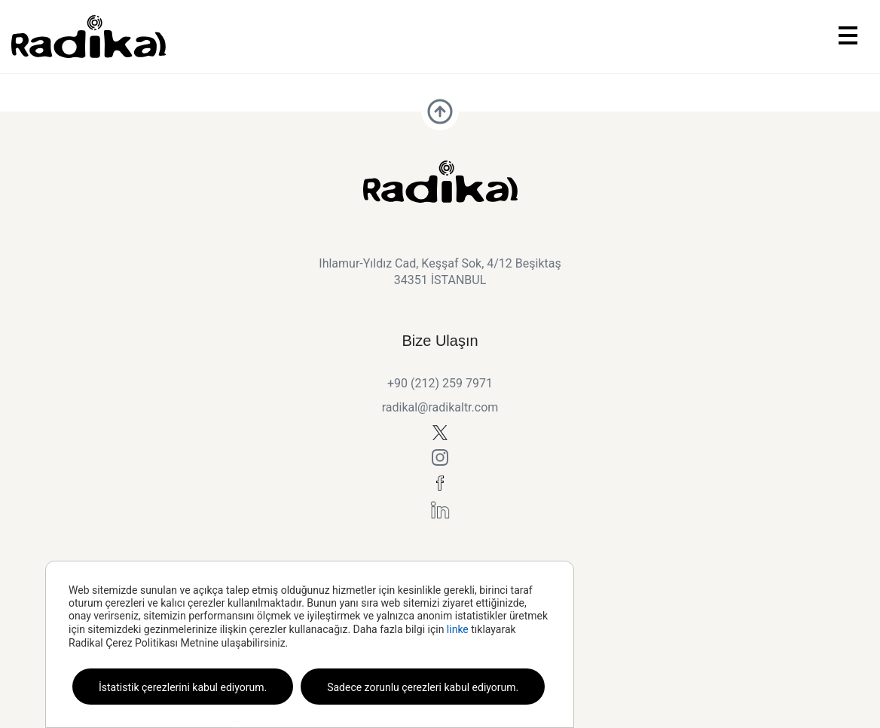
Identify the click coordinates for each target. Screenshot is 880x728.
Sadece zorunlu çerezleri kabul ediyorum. (422, 687)
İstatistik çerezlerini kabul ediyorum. (183, 687)
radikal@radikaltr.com (440, 407)
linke (458, 629)
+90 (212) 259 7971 (440, 383)
